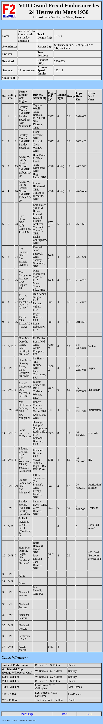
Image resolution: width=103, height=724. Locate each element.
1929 (65, 713)
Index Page (27, 713)
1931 (89, 713)
